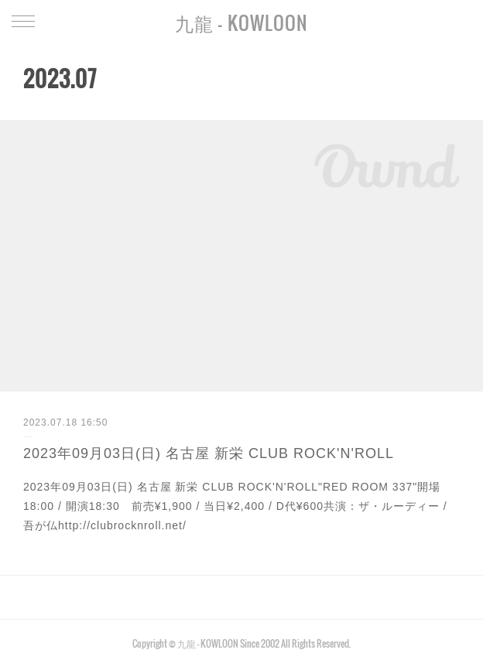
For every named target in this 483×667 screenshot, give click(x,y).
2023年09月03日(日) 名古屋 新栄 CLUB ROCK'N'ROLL (208, 453)
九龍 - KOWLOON (241, 22)
